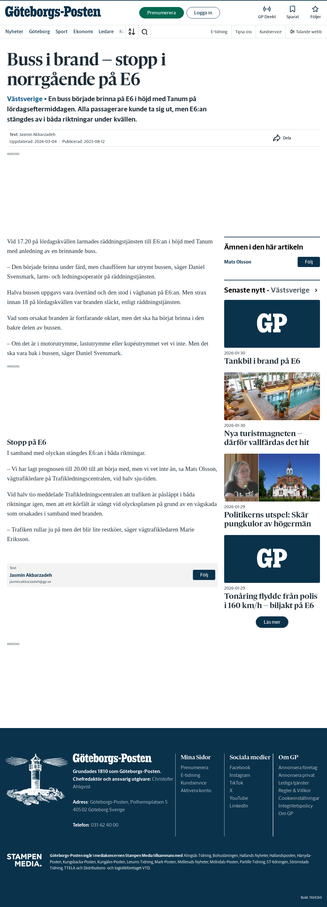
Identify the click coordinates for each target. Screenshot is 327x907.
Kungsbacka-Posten (79, 861)
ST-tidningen (277, 861)
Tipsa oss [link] (243, 31)
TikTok (236, 783)
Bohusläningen (225, 855)
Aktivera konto (196, 790)
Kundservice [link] (271, 31)
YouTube (239, 798)
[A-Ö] (132, 31)
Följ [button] (204, 575)
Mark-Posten (165, 861)
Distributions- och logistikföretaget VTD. (117, 868)
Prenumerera (194, 767)
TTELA (69, 868)
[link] (53, 12)
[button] (144, 31)
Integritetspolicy (295, 806)
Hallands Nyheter (254, 855)
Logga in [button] (203, 13)
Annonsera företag (297, 767)
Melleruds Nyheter (193, 861)
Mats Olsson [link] (237, 262)
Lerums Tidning (140, 861)
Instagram (240, 775)
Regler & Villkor (294, 790)
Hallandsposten (282, 855)
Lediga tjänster (293, 783)
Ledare (106, 31)
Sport (62, 31)
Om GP (285, 813)
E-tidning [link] (219, 31)
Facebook (240, 767)
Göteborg (39, 31)
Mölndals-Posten (224, 861)
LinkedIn (239, 806)
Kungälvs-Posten (111, 861)
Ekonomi (83, 31)
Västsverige (24, 99)
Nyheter (14, 31)
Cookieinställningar (298, 798)
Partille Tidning (252, 861)
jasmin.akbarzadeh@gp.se (30, 581)
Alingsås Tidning (197, 855)
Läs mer (272, 622)
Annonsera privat (296, 775)
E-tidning (190, 775)
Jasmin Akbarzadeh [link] (37, 134)
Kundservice (194, 783)
